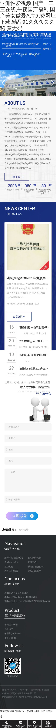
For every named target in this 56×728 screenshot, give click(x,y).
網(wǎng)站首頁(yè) (8, 45)
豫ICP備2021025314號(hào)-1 (33, 697)
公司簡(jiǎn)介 (21, 45)
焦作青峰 (24, 529)
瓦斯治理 (8, 629)
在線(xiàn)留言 (21, 55)
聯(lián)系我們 (34, 55)
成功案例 (47, 49)
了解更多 (17, 176)
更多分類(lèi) (10, 638)
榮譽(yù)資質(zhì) (9, 55)
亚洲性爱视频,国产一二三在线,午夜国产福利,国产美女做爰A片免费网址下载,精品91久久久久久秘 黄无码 (28, 15)
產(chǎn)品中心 (34, 45)
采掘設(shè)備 (11, 624)
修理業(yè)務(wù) (12, 633)
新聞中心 (47, 44)
